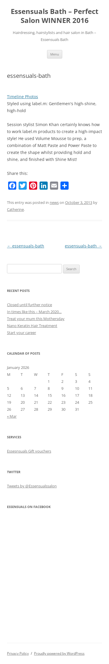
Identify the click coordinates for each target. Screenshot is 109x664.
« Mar (12, 416)
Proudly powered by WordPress (59, 653)
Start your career (21, 332)
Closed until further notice (29, 304)
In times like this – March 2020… (34, 311)
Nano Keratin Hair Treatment (32, 325)
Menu (54, 54)
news (54, 202)
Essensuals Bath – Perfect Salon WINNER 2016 (54, 16)
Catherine (15, 209)
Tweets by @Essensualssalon (32, 486)
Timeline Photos (22, 96)
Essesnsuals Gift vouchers (29, 451)
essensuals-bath (25, 246)
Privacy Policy (18, 653)
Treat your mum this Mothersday (36, 318)
